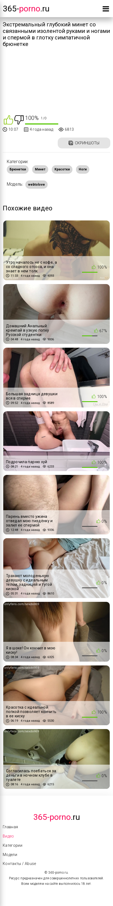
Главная (10, 827)
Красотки (62, 169)
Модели (10, 854)
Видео (8, 836)
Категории (12, 845)
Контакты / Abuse (19, 863)
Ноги (83, 169)
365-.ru (26, 8)
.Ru (56, 817)
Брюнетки (18, 169)
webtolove (36, 184)
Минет (40, 169)
